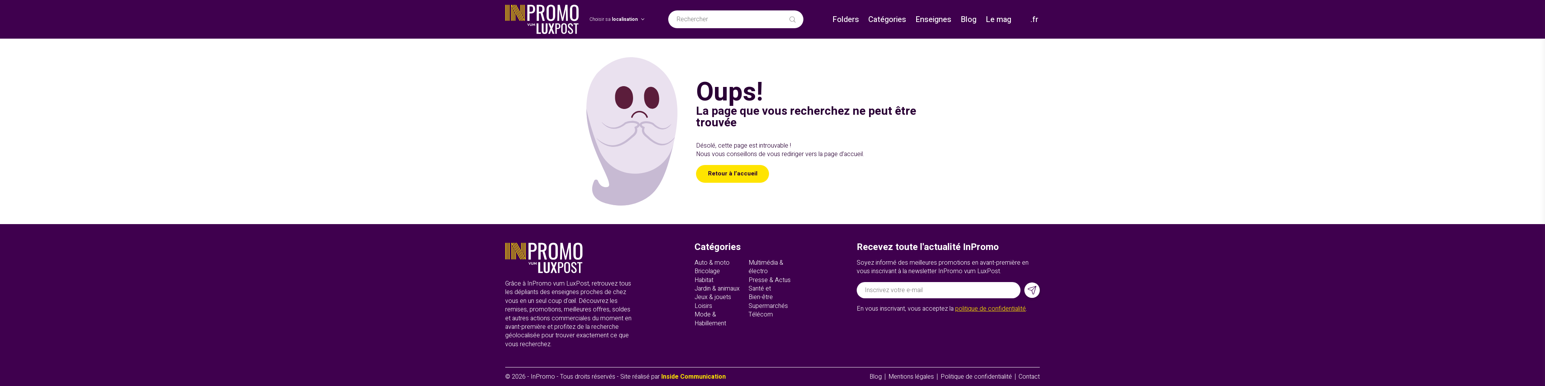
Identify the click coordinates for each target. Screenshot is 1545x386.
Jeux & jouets (712, 297)
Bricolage (707, 271)
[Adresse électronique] (938, 290)
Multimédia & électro (766, 267)
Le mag (998, 19)
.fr (1034, 19)
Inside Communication (693, 376)
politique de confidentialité (990, 308)
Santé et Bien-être (761, 293)
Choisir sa (613, 19)
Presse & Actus (770, 280)
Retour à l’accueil (733, 174)
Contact (1029, 376)
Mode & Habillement (710, 319)
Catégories (887, 19)
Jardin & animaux (717, 288)
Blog (968, 19)
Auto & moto (712, 262)
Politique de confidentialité (976, 376)
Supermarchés (768, 306)
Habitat (703, 280)
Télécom (761, 314)
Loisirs (703, 306)
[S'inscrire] (1032, 290)
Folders (845, 19)
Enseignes (933, 19)
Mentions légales (911, 376)
